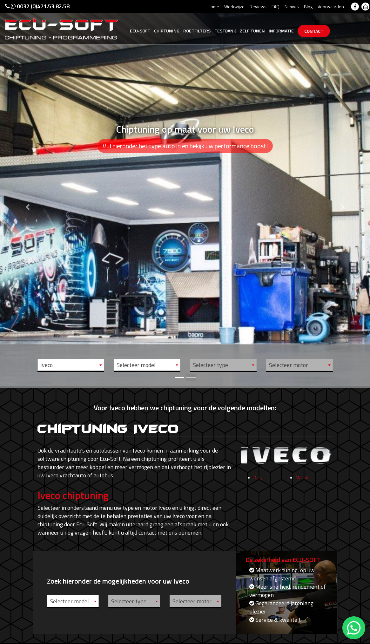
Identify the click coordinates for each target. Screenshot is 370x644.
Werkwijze (234, 6)
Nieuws (292, 6)
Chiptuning (166, 30)
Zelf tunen (252, 30)
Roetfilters (197, 30)
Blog (308, 6)
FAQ (275, 6)
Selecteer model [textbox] (136, 365)
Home (213, 6)
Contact (313, 31)
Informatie (281, 30)
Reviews (258, 6)
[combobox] (70, 365)
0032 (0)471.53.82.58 (37, 6)
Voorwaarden (331, 6)
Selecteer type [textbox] (210, 365)
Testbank (225, 30)
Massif (302, 480)
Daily (258, 480)
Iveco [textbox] (46, 365)
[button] (28, 193)
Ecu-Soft (140, 30)
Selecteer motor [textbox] (288, 365)
